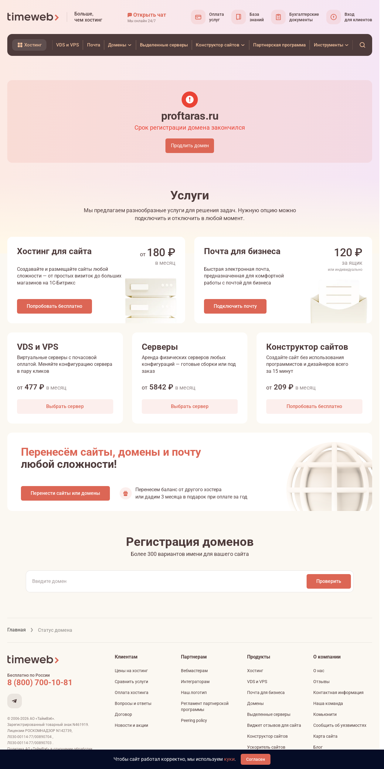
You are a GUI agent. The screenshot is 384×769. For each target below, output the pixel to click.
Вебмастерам (194, 673)
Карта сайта (325, 739)
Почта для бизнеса (266, 695)
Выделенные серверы (269, 717)
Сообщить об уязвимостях (339, 728)
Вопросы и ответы (133, 706)
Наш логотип (194, 695)
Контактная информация (338, 695)
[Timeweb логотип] (33, 17)
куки (230, 759)
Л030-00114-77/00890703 (30, 746)
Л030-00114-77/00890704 (30, 740)
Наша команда (328, 706)
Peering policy (194, 723)
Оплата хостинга (131, 695)
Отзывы (321, 684)
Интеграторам (195, 684)
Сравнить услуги (131, 684)
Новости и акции (131, 728)
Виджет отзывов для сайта (274, 728)
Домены (255, 706)
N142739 (64, 734)
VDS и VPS (257, 684)
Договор (123, 717)
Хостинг (255, 673)
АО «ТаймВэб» (42, 722)
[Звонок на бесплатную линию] (52, 685)
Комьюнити (325, 717)
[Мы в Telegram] (14, 704)
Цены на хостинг (131, 673)
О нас (318, 673)
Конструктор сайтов (267, 739)
